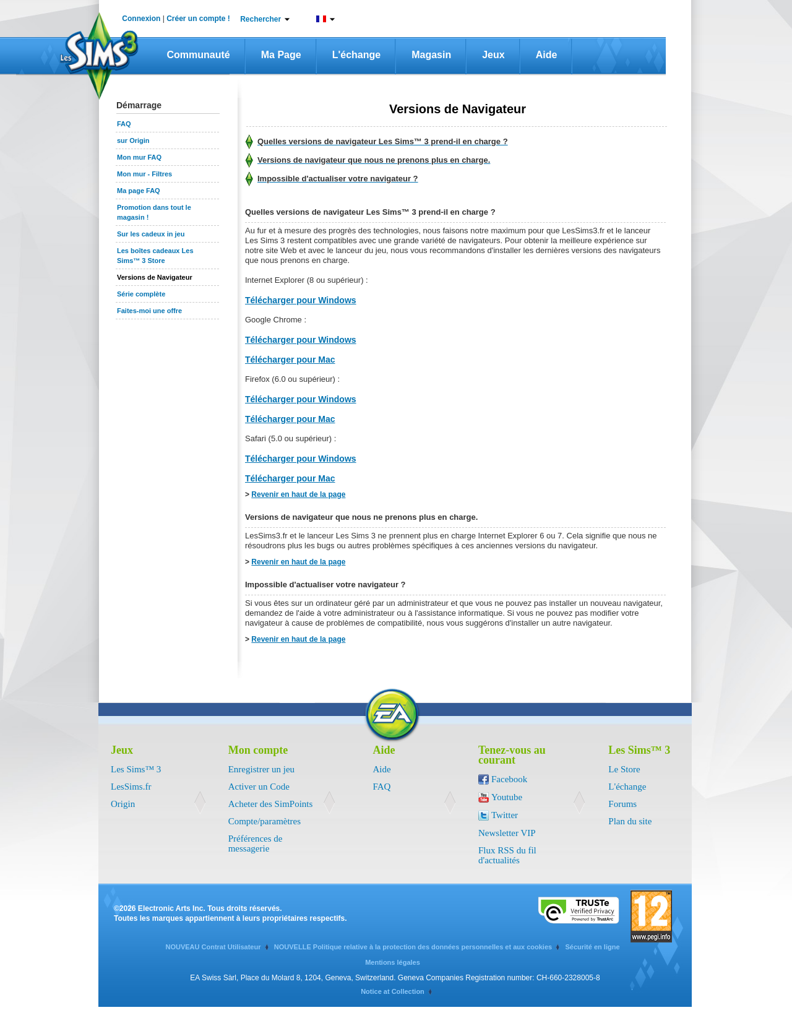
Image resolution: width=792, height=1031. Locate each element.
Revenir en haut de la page (298, 494)
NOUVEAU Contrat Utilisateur (212, 947)
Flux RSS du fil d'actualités (507, 855)
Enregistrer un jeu (261, 769)
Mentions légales (392, 962)
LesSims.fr (131, 787)
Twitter (504, 815)
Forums (622, 804)
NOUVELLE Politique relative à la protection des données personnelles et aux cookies (413, 947)
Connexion (141, 18)
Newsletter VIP (507, 833)
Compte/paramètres (264, 821)
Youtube (506, 797)
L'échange (356, 55)
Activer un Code (259, 787)
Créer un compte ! (198, 18)
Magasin (431, 55)
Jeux (493, 55)
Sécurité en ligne (592, 947)
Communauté (198, 55)
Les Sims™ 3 (136, 769)
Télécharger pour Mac (290, 360)
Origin (123, 804)
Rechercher (260, 19)
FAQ (382, 787)
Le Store (624, 769)
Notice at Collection (392, 991)
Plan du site (630, 821)
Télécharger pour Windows (300, 300)
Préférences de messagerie (255, 843)
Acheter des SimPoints (270, 804)
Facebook (509, 779)
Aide (546, 55)
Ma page (281, 55)
